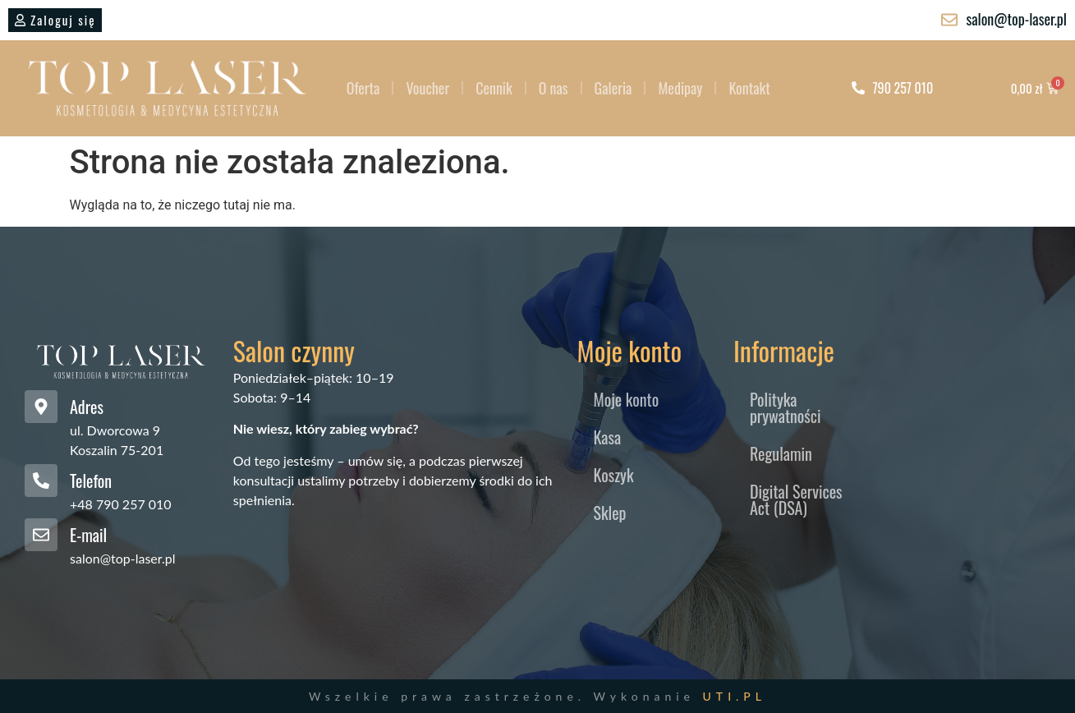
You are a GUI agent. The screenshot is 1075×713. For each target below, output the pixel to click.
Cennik (493, 88)
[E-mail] (41, 534)
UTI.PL (734, 696)
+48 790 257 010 (121, 504)
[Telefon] (41, 480)
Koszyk (614, 474)
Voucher (427, 88)
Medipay (680, 88)
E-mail (88, 534)
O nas (553, 88)
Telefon (91, 480)
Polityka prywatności (785, 407)
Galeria (613, 88)
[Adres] (41, 406)
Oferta (363, 88)
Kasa (608, 437)
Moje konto (626, 399)
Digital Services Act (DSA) (796, 499)
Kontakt (748, 88)
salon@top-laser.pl (123, 558)
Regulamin (781, 453)
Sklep (610, 512)
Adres (86, 406)
